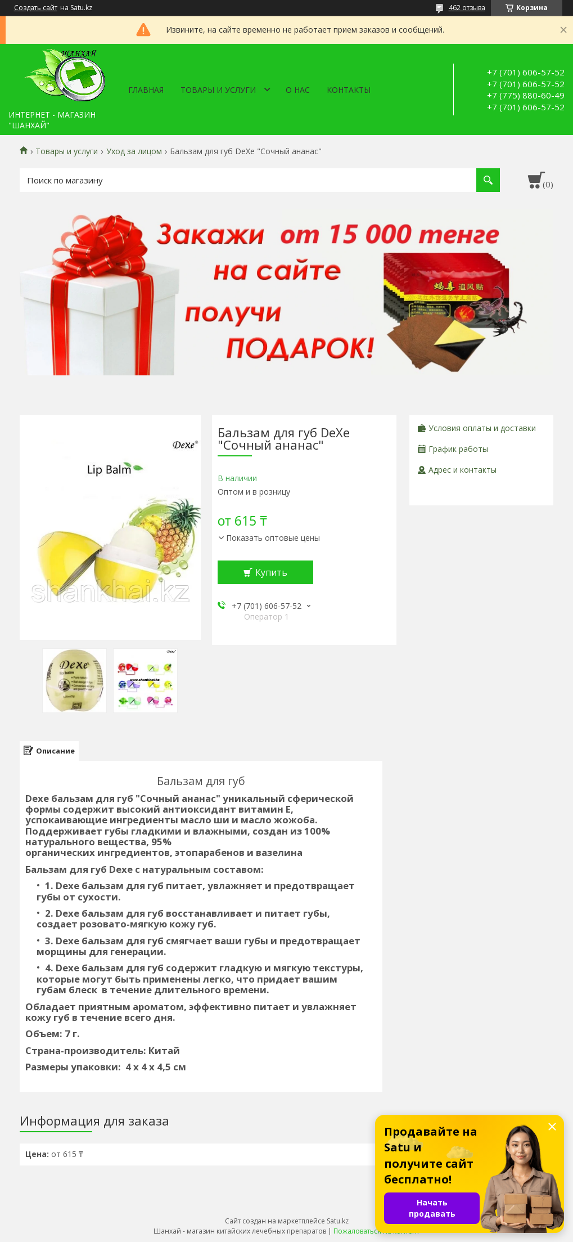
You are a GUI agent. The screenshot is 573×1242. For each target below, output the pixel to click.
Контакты (349, 89)
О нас (298, 89)
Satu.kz (338, 1221)
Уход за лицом (134, 151)
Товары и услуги (218, 89)
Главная (146, 89)
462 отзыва (467, 7)
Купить (271, 572)
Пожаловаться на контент (376, 1231)
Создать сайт (35, 8)
